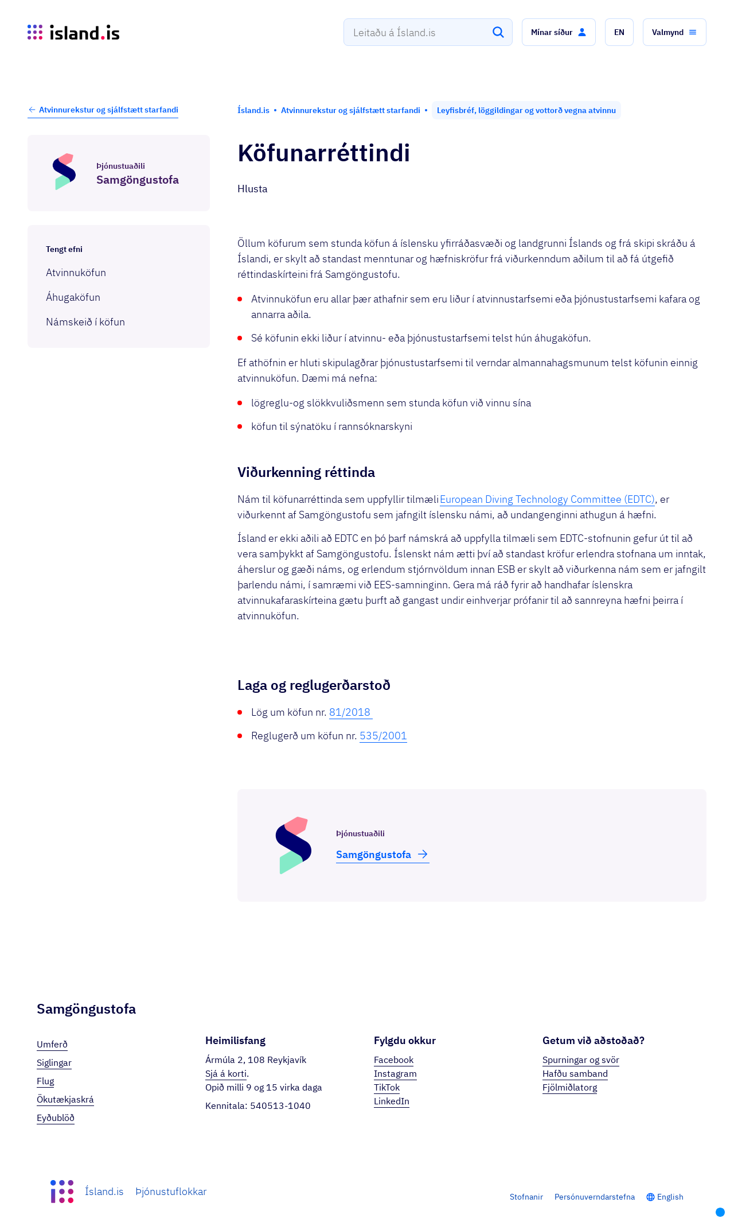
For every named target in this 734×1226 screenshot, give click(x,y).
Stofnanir (526, 1197)
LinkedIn (391, 1101)
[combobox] (428, 32)
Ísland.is (104, 1191)
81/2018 (351, 712)
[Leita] (498, 32)
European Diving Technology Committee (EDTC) (547, 499)
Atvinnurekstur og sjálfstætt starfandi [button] (103, 109)
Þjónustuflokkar (170, 1191)
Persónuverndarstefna (595, 1197)
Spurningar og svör (580, 1059)
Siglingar (54, 1062)
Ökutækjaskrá (65, 1099)
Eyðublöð (56, 1117)
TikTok (387, 1087)
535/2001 (383, 735)
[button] (559, 32)
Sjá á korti (226, 1073)
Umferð (52, 1044)
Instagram (395, 1073)
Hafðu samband (575, 1073)
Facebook (393, 1059)
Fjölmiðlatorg (569, 1087)
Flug (45, 1081)
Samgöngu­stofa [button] (383, 854)
